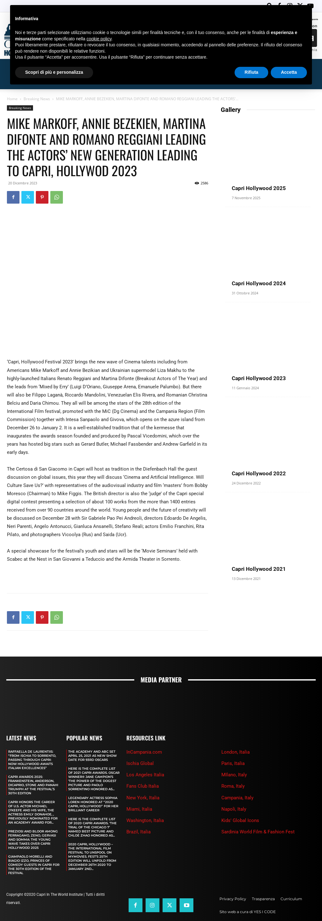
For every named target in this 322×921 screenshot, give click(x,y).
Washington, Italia (145, 820)
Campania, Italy (237, 798)
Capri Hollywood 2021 (259, 569)
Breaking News (37, 98)
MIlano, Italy (234, 775)
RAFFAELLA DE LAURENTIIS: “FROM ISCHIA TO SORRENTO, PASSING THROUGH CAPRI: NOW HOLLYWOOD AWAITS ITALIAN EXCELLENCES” (32, 760)
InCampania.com (144, 752)
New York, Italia (142, 798)
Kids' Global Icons (240, 820)
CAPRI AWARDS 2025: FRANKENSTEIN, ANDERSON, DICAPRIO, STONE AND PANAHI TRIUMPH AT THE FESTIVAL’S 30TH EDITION (33, 785)
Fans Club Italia (142, 786)
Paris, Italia (233, 763)
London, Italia (235, 752)
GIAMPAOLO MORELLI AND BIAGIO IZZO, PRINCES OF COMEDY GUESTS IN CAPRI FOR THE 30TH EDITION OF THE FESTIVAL (33, 864)
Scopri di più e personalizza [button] (54, 72)
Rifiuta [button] (251, 72)
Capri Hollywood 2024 (259, 283)
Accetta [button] (289, 72)
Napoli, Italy (233, 809)
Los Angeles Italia (145, 775)
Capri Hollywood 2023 (259, 378)
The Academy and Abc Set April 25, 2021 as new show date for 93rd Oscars (92, 756)
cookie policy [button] (98, 38)
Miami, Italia (139, 809)
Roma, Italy (233, 786)
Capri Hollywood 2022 (259, 473)
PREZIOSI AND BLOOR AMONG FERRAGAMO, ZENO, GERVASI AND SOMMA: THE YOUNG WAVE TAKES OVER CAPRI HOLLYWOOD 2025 (33, 839)
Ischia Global (140, 763)
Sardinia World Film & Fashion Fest (258, 832)
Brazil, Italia (138, 832)
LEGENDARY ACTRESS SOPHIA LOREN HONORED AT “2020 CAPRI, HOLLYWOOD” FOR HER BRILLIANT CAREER (93, 804)
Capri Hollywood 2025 (259, 188)
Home (12, 98)
